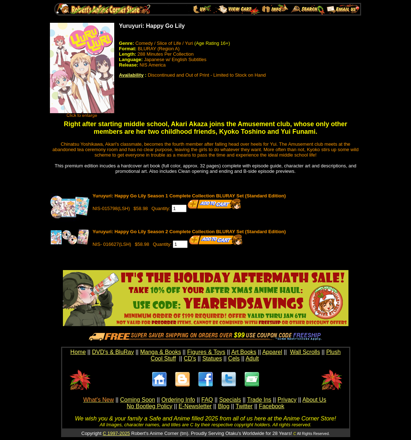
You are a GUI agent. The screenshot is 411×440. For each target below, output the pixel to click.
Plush (333, 352)
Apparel (272, 352)
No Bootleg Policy (149, 406)
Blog (224, 406)
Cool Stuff (163, 358)
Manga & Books (160, 352)
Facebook (271, 406)
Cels (234, 358)
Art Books (243, 352)
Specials (230, 400)
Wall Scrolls (305, 352)
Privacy (287, 400)
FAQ (207, 400)
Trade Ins (259, 400)
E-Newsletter (195, 406)
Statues (212, 358)
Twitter (244, 406)
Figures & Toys (206, 352)
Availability (131, 75)
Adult (251, 358)
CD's (190, 358)
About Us (314, 400)
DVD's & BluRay (113, 352)
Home (78, 352)
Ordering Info (178, 400)
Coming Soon (137, 400)
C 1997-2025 (116, 433)
